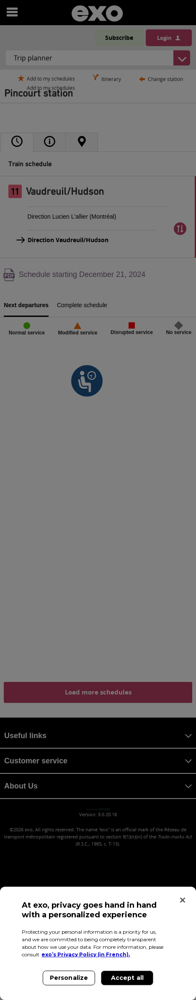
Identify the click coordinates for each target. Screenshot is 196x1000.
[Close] (182, 900)
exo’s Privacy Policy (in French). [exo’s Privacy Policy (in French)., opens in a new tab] (85, 954)
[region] (98, 943)
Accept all (127, 978)
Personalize (69, 978)
